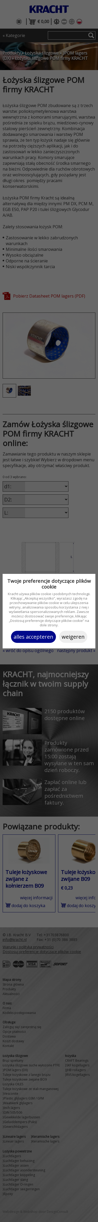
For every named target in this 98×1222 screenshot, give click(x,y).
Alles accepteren (33, 636)
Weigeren (73, 636)
